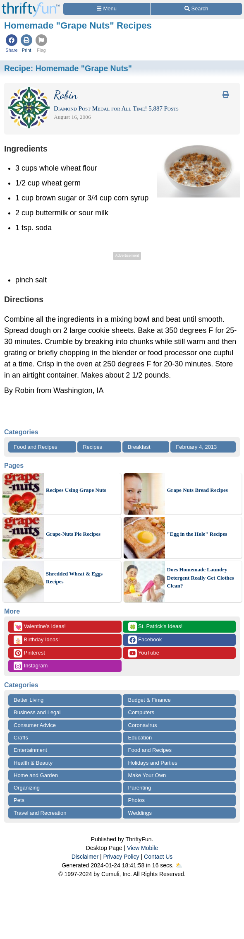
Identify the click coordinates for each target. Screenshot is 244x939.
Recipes (92, 447)
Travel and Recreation (40, 813)
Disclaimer (85, 856)
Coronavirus (142, 725)
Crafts (21, 737)
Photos (136, 800)
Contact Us (158, 856)
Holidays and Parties (152, 763)
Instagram (31, 666)
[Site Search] (196, 9)
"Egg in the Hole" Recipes (197, 534)
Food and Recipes (35, 447)
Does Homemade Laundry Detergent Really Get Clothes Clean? (200, 577)
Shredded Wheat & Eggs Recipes (74, 578)
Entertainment (30, 750)
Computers (141, 712)
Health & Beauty (33, 763)
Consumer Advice (35, 725)
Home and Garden (36, 775)
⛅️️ (178, 865)
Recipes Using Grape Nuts (76, 490)
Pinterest (29, 653)
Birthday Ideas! (37, 640)
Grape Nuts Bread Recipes (197, 490)
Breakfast (139, 447)
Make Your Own (147, 775)
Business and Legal (37, 712)
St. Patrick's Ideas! (155, 626)
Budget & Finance (149, 700)
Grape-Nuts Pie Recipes (73, 534)
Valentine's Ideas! (40, 626)
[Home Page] (30, 4)
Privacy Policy (121, 856)
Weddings (140, 813)
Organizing (27, 788)
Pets (19, 800)
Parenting (139, 788)
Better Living (28, 700)
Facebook (145, 640)
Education (140, 737)
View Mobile (142, 848)
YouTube (143, 653)
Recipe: (68, 68)
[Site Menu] (106, 9)
